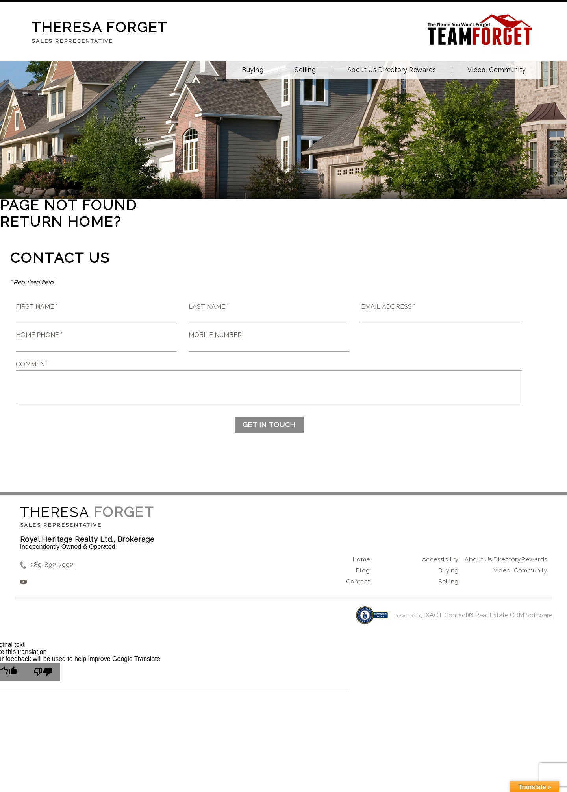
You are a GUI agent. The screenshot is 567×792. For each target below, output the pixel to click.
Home (361, 559)
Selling (305, 70)
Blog (363, 570)
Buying (253, 70)
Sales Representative (61, 525)
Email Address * (388, 306)
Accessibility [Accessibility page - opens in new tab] (440, 559)
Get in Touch (269, 425)
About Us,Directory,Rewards (392, 70)
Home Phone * (39, 335)
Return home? (61, 221)
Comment (32, 364)
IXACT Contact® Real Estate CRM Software (488, 615)
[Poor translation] (43, 672)
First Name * (36, 306)
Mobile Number (215, 335)
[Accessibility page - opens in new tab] (372, 619)
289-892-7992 (51, 565)
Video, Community (496, 70)
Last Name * (209, 306)
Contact (358, 581)
